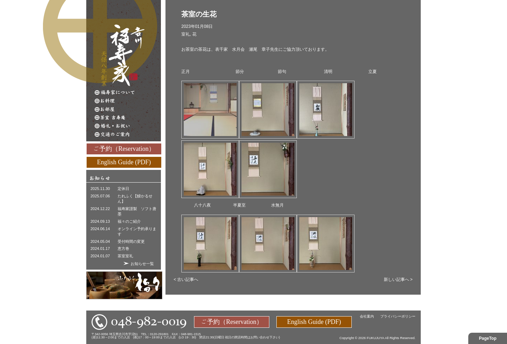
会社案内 (367, 316)
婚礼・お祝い (128, 126)
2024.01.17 (100, 248)
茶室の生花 (199, 14)
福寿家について (128, 92)
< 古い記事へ (186, 279)
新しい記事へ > (398, 279)
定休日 (123, 188)
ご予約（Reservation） (124, 148)
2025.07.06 (100, 196)
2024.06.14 (100, 229)
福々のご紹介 (129, 221)
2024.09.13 (100, 221)
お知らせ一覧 (142, 264)
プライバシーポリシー (397, 316)
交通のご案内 (128, 134)
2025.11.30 (100, 188)
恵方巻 (123, 248)
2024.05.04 (100, 241)
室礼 (185, 34)
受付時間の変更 (131, 241)
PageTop (487, 338)
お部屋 (128, 109)
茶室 (128, 117)
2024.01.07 (100, 256)
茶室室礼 (125, 256)
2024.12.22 (100, 209)
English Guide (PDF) (124, 162)
